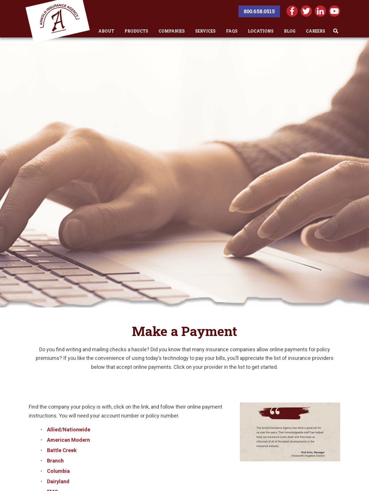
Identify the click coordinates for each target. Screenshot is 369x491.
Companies (172, 31)
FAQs (232, 31)
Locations (261, 31)
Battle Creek (62, 450)
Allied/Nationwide (68, 429)
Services (205, 31)
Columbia (58, 471)
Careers (315, 31)
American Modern (68, 440)
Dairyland (58, 481)
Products (136, 31)
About (106, 31)
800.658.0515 (259, 11)
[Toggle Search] (336, 31)
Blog (289, 31)
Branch (55, 461)
